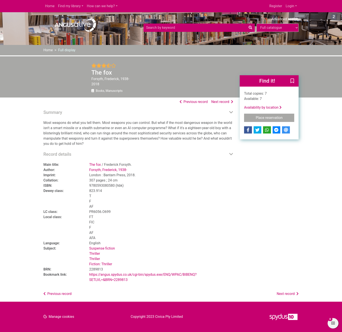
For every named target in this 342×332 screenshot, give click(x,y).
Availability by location (263, 107)
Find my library (69, 6)
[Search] (250, 28)
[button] (292, 81)
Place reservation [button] (275, 117)
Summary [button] (52, 112)
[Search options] (277, 28)
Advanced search (285, 19)
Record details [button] (57, 154)
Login (290, 6)
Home (50, 6)
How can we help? (101, 6)
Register (275, 6)
